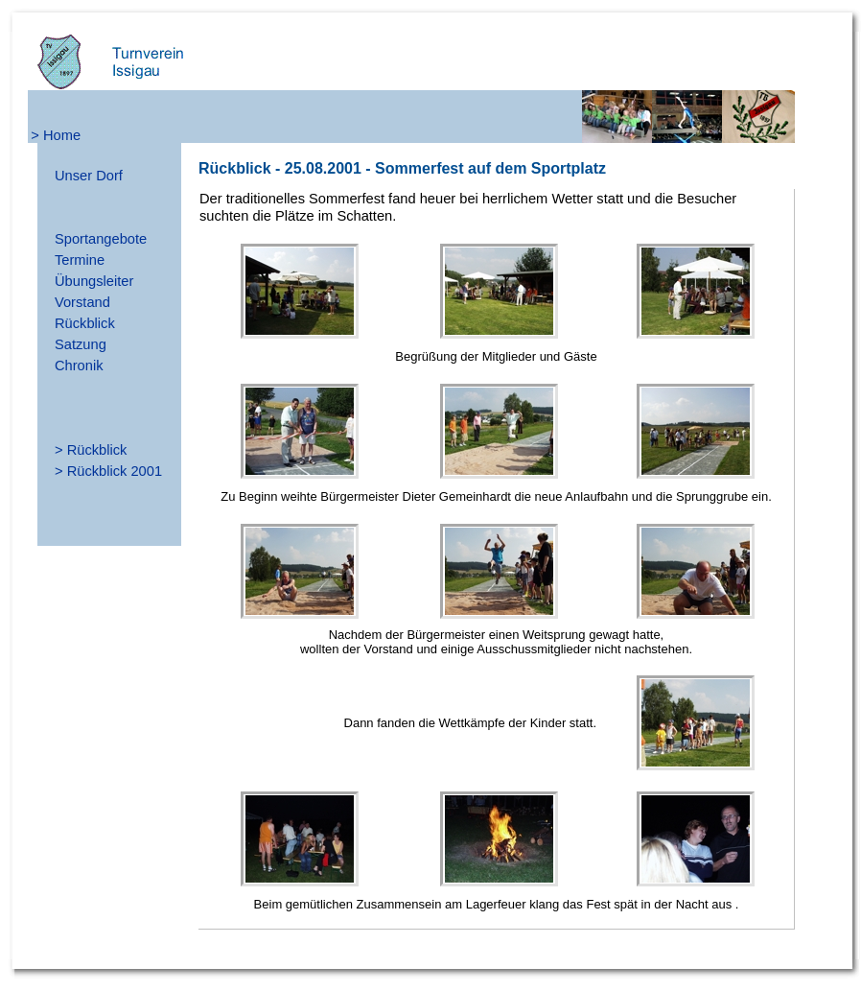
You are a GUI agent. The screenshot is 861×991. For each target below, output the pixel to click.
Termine (80, 260)
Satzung (80, 344)
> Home (56, 135)
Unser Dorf (89, 175)
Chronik (79, 365)
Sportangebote (101, 239)
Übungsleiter (94, 281)
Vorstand (82, 302)
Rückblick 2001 (114, 471)
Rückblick (85, 323)
